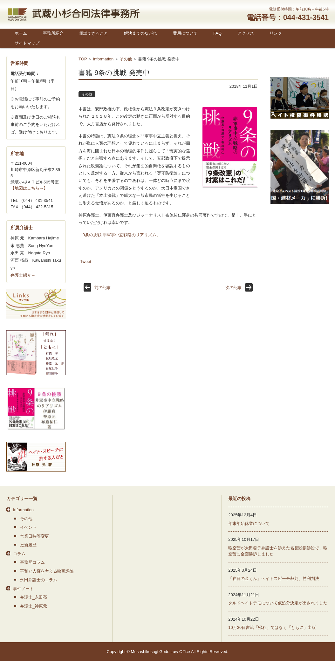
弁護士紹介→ (22, 275)
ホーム (21, 33)
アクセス (245, 33)
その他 (126, 59)
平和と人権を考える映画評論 (47, 571)
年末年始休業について (249, 523)
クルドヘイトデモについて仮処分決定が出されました (277, 603)
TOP (83, 59)
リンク (276, 33)
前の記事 (102, 287)
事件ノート (23, 588)
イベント (28, 527)
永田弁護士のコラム (38, 579)
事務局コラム (32, 562)
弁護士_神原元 (33, 606)
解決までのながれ (140, 33)
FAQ (217, 33)
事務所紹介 (53, 33)
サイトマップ (27, 43)
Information (103, 59)
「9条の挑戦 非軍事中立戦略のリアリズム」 (120, 234)
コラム (19, 553)
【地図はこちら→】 (29, 188)
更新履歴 (28, 544)
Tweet (85, 261)
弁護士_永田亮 (33, 597)
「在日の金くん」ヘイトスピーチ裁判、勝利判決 (273, 578)
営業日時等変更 (34, 536)
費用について (185, 33)
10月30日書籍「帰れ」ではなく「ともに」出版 (272, 627)
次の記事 (233, 287)
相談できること (93, 33)
